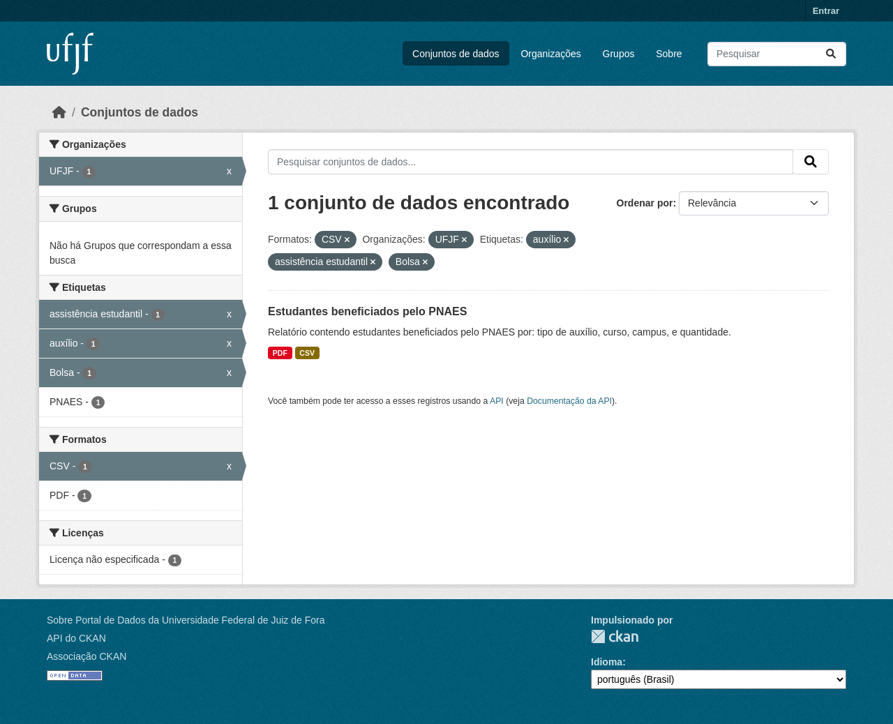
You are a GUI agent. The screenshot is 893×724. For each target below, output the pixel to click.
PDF (280, 353)
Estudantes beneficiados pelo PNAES (367, 311)
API (497, 401)
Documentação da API (569, 401)
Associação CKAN (86, 656)
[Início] (59, 112)
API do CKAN (76, 638)
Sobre (669, 53)
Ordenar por (645, 203)
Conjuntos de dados (456, 53)
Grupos (619, 53)
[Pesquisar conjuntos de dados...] (776, 54)
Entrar (826, 11)
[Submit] (831, 54)
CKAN (614, 636)
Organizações (550, 53)
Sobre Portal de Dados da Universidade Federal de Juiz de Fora (185, 620)
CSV (307, 353)
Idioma (606, 662)
